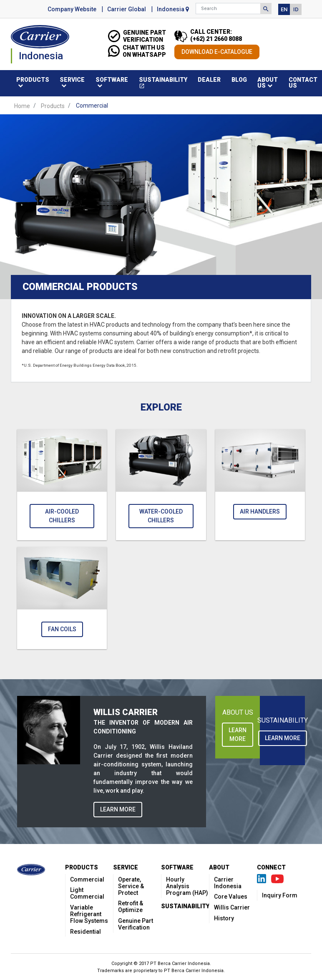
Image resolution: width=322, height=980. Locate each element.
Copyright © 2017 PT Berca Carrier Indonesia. (161, 963)
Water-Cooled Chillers (161, 516)
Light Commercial (87, 893)
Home (22, 105)
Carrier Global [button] (126, 9)
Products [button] (32, 79)
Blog (239, 79)
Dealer (209, 79)
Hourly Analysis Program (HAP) (187, 886)
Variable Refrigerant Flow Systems (89, 914)
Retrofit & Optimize (130, 906)
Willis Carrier (232, 907)
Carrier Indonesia (228, 882)
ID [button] (296, 9)
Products (53, 105)
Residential (85, 931)
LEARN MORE (118, 809)
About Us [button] (267, 82)
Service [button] (72, 79)
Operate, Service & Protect (131, 886)
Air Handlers (260, 511)
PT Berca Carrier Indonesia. (194, 970)
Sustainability (166, 84)
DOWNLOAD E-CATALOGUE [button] (216, 51)
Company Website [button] (72, 9)
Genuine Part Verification (135, 924)
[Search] (228, 8)
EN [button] (284, 9)
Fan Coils (62, 629)
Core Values (230, 896)
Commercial (87, 879)
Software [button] (112, 79)
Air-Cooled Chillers (62, 516)
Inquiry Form (279, 895)
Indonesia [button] (173, 9)
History (224, 918)
